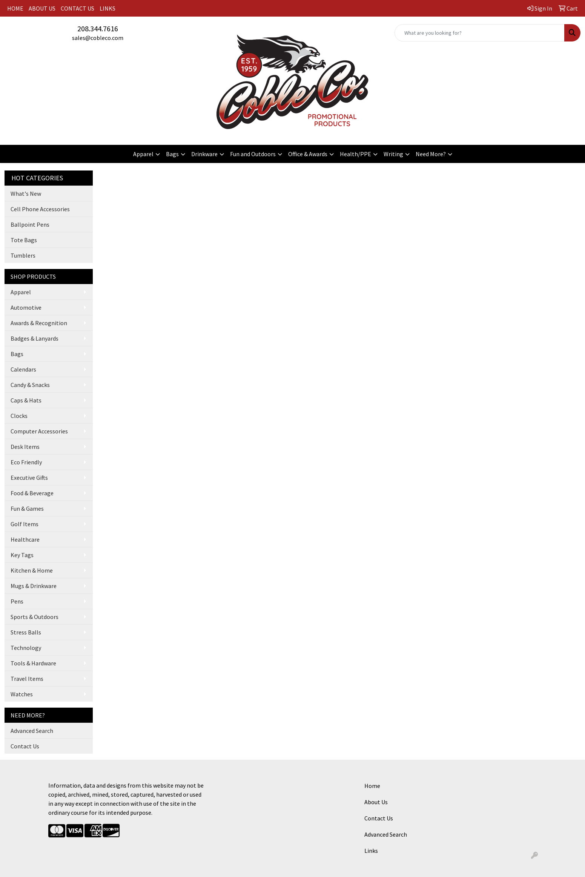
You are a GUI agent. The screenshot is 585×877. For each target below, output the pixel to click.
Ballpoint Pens (30, 224)
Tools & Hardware (33, 663)
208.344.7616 (97, 28)
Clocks (19, 415)
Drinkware (204, 154)
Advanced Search (32, 730)
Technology (26, 647)
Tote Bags (24, 240)
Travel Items (27, 678)
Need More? (431, 154)
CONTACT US (77, 8)
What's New (26, 193)
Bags (172, 154)
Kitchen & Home (32, 570)
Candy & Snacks (30, 385)
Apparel (143, 154)
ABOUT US (42, 8)
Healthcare (25, 539)
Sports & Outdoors (34, 617)
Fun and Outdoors (253, 154)
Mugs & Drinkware (34, 586)
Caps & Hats (26, 400)
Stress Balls (26, 632)
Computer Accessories (39, 431)
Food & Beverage (32, 493)
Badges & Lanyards (34, 338)
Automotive (26, 307)
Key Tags (22, 555)
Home (372, 785)
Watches (22, 694)
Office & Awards (307, 154)
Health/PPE (355, 154)
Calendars (23, 369)
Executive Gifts (29, 477)
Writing (393, 154)
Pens (17, 601)
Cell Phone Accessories (40, 209)
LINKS (107, 8)
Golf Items (24, 524)
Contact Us (25, 746)
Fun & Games (27, 508)
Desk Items (25, 446)
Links (371, 850)
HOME (15, 8)
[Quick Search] (480, 32)
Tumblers (23, 255)
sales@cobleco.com (97, 37)
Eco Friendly (26, 462)
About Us (376, 802)
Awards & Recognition (39, 323)
